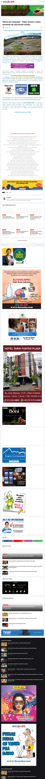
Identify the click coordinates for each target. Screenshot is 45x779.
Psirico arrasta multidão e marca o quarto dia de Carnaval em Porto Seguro (23, 571)
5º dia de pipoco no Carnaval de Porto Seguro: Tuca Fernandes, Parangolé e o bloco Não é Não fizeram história (25, 567)
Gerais (10, 192)
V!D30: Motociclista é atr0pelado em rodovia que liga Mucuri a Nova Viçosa (8, 232)
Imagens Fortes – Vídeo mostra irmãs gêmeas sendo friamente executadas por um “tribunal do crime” (25, 675)
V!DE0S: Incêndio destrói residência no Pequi (17, 623)
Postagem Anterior (5, 244)
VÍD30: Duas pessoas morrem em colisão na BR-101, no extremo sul (36, 218)
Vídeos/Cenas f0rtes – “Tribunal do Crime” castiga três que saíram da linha (23, 618)
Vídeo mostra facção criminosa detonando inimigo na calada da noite (20, 658)
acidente (9, 19)
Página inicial (4, 19)
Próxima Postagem (39, 244)
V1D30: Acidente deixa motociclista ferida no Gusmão (8, 217)
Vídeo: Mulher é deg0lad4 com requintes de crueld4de (18, 663)
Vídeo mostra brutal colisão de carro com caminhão (22, 232)
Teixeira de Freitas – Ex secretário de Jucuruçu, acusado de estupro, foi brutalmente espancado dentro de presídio (25, 680)
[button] (1, 2)
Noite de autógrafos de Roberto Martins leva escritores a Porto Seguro (22, 561)
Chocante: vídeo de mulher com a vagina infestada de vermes (20, 613)
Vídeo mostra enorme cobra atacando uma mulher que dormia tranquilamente (22, 648)
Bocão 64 (9, 197)
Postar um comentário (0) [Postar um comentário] (22, 240)
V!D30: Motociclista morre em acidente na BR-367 (22, 217)
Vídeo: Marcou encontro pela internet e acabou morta (18, 653)
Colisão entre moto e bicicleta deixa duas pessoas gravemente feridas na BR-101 (36, 232)
